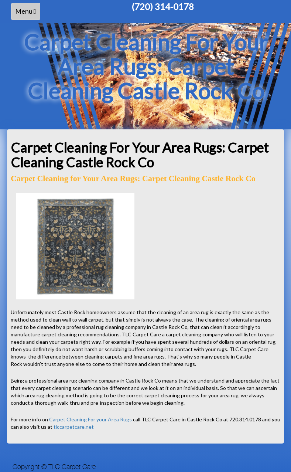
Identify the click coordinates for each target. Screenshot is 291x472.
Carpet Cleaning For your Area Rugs (90, 419)
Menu (27, 13)
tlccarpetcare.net (74, 427)
